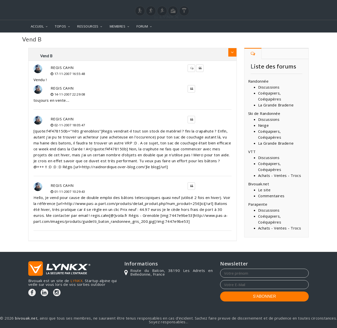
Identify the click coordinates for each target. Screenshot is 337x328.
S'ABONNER (264, 296)
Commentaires (271, 195)
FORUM (142, 26)
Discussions (268, 87)
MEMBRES (117, 26)
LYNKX (76, 280)
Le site (264, 189)
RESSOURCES (88, 26)
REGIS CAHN (62, 67)
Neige (263, 125)
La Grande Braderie (276, 104)
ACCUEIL (37, 26)
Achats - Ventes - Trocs (279, 175)
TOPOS (60, 26)
